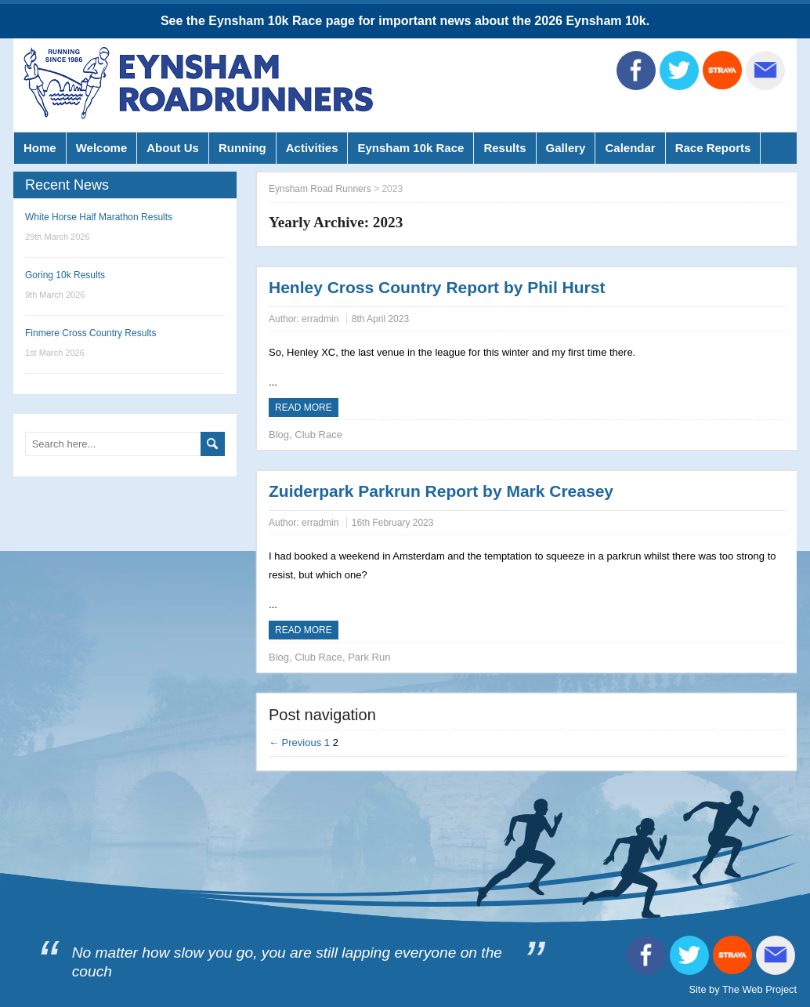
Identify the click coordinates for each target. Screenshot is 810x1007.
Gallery (566, 147)
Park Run (369, 657)
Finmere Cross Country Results (90, 333)
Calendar (630, 147)
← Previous (295, 742)
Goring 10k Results (65, 275)
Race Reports (713, 147)
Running (242, 147)
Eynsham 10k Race (410, 147)
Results (504, 147)
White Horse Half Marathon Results (98, 217)
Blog (279, 434)
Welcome (102, 147)
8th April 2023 (380, 318)
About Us (172, 147)
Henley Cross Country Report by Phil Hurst (437, 287)
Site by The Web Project (743, 989)
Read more (303, 407)
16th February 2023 (393, 522)
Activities (312, 147)
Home (40, 147)
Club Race (318, 434)
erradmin (320, 318)
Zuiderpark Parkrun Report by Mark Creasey (441, 491)
